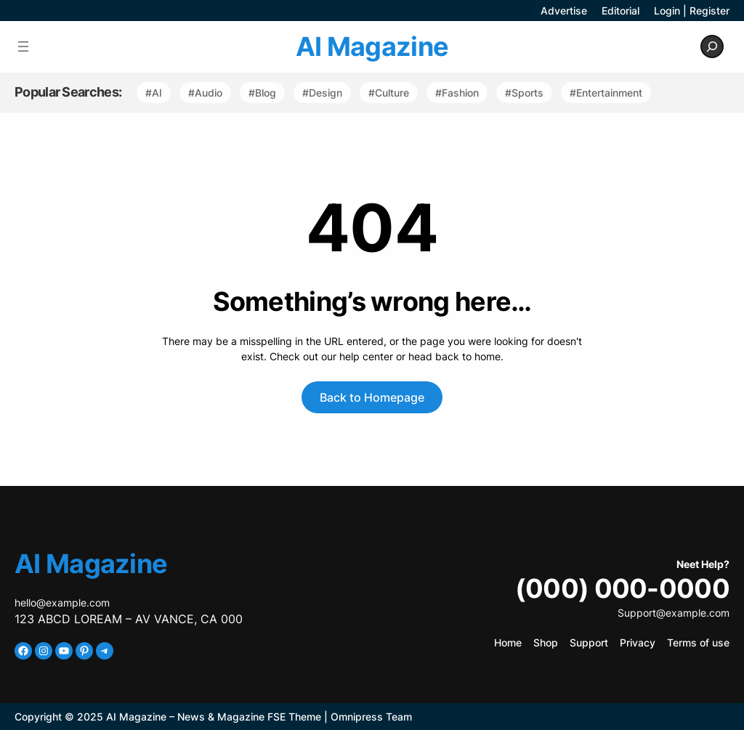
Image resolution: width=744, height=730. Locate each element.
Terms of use (698, 642)
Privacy (637, 642)
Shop (545, 642)
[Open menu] (23, 46)
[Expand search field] (712, 46)
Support (589, 642)
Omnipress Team (371, 716)
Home (508, 642)
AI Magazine (372, 46)
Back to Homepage (372, 397)
